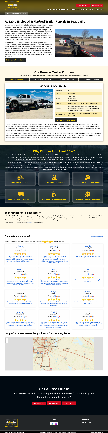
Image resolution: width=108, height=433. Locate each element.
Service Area (15, 13)
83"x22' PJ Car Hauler (16, 79)
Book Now (69, 403)
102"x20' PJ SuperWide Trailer (41, 79)
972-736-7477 (83, 5)
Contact (29, 223)
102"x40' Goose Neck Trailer (91, 79)
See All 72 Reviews (97, 236)
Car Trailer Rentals (59, 9)
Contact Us (97, 5)
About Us (99, 9)
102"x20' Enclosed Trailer (66, 79)
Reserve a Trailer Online (15, 60)
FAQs (91, 9)
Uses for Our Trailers (77, 9)
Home (49, 9)
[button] (7, 339)
